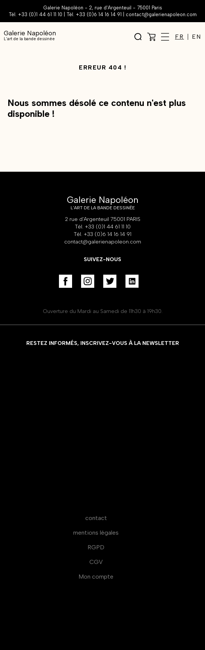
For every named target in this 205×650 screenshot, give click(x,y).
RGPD (95, 547)
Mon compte (95, 576)
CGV (96, 561)
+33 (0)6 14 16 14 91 (99, 14)
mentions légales (96, 532)
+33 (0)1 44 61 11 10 (40, 14)
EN (196, 37)
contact (96, 518)
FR (179, 37)
